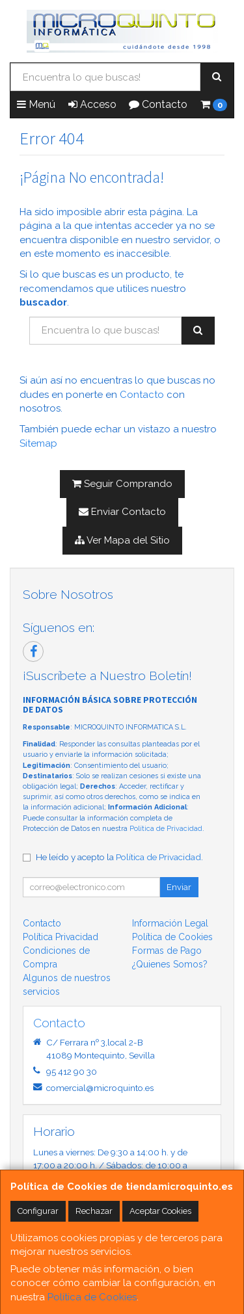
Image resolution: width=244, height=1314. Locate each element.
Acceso (92, 104)
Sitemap (38, 443)
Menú (36, 104)
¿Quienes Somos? (170, 964)
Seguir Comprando (122, 484)
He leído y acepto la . (119, 857)
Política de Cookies (92, 1297)
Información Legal (170, 923)
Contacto (158, 104)
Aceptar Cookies (160, 1211)
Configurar (38, 1211)
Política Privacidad (60, 937)
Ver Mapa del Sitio (122, 540)
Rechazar (94, 1211)
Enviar (179, 887)
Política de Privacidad (165, 828)
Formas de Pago (167, 950)
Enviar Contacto (122, 512)
